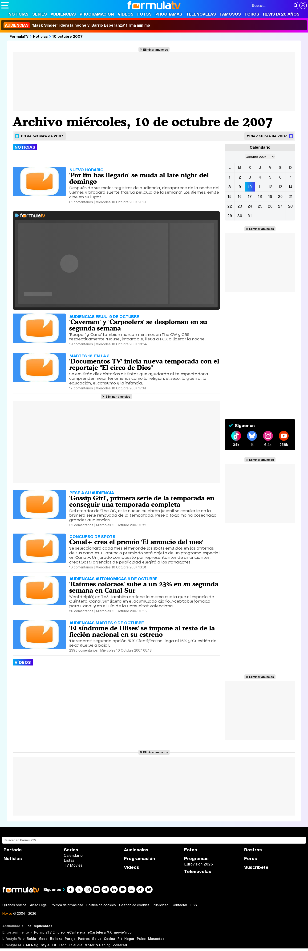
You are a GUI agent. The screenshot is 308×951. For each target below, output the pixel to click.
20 (280, 196)
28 (290, 206)
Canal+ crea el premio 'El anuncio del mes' (136, 542)
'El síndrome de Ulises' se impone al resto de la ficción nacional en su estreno (142, 631)
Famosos (230, 14)
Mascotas (156, 938)
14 (290, 187)
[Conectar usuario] (303, 5)
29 (229, 216)
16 (240, 196)
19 (270, 196)
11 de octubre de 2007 (267, 136)
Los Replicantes (38, 925)
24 (249, 206)
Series (39, 14)
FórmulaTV (19, 36)
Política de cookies (101, 905)
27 (280, 206)
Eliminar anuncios (155, 49)
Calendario (73, 855)
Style (45, 945)
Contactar (179, 905)
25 (260, 206)
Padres (84, 938)
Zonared (120, 945)
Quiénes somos (14, 905)
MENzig (32, 945)
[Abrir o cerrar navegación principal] (5, 5)
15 (229, 196)
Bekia (31, 938)
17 (250, 196)
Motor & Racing (97, 945)
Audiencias (63, 14)
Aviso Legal (38, 905)
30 (239, 216)
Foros (252, 14)
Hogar (129, 938)
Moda (43, 938)
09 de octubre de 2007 (42, 136)
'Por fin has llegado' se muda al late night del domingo (139, 178)
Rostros (253, 850)
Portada (13, 850)
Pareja (70, 938)
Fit (120, 938)
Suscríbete (256, 867)
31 (250, 216)
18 (260, 196)
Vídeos (126, 14)
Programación (97, 14)
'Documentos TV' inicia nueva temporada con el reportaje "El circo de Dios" (144, 364)
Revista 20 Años (281, 14)
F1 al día (75, 945)
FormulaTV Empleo (49, 932)
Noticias (18, 14)
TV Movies (73, 865)
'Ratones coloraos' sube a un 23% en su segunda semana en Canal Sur (143, 587)
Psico (141, 938)
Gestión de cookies (134, 905)
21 (290, 196)
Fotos (144, 14)
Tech (62, 945)
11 (260, 187)
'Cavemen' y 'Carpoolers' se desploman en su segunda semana (138, 325)
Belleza (56, 938)
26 (270, 206)
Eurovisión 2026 (198, 864)
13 (280, 187)
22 (229, 206)
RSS (193, 905)
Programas (168, 14)
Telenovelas (201, 14)
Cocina (109, 938)
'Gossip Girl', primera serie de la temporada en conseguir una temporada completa (141, 501)
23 (239, 206)
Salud (96, 938)
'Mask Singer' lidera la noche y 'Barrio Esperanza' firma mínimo (77, 25)
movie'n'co (123, 932)
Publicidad (160, 905)
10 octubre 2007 (67, 36)
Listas (69, 860)
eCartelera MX (100, 932)
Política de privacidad (67, 905)
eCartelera (76, 932)
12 (270, 187)
